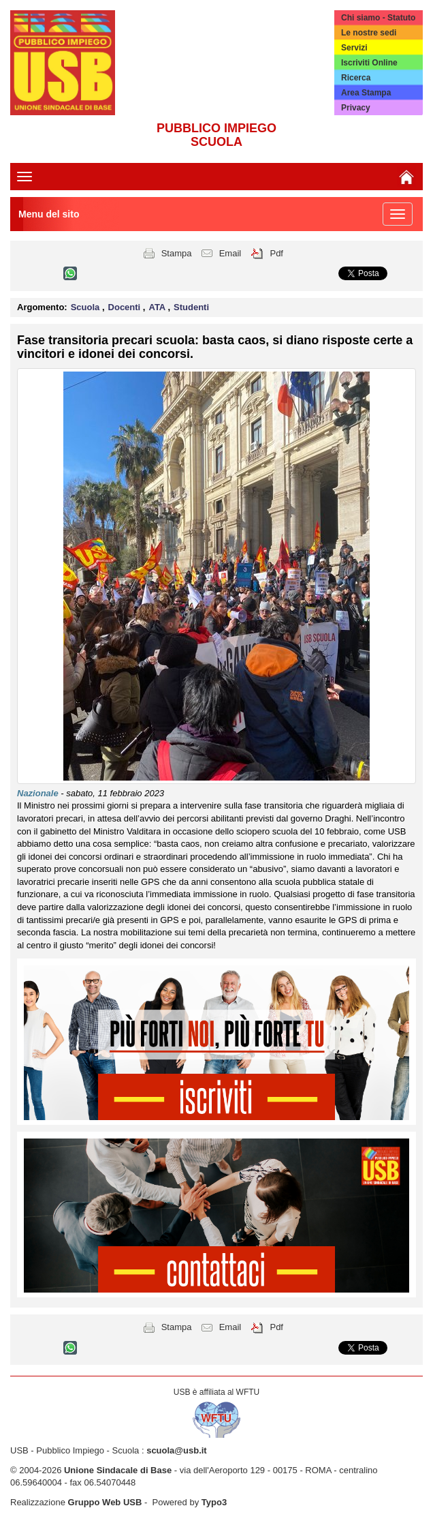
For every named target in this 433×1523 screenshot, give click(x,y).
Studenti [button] (191, 307)
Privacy (355, 107)
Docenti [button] (125, 307)
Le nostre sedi (368, 32)
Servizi (354, 47)
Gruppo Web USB (105, 1502)
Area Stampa (366, 92)
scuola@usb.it (176, 1450)
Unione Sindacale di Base (118, 1470)
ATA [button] (157, 307)
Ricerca (355, 77)
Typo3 (214, 1502)
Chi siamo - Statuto (378, 17)
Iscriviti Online (369, 62)
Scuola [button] (86, 307)
